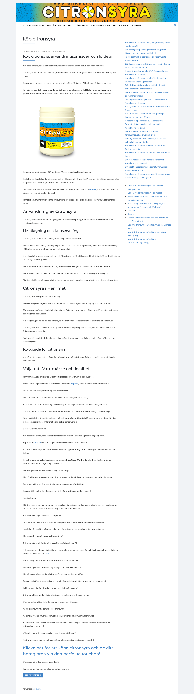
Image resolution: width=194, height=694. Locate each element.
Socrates (37, 689)
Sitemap (136, 25)
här (47, 553)
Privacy (123, 25)
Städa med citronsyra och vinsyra (95, 25)
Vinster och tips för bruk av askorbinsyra (144, 120)
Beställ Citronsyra (59, 25)
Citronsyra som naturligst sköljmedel (145, 192)
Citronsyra (45, 51)
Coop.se (37, 442)
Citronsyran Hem (33, 25)
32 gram (74, 383)
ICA (39, 411)
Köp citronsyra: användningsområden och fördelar (68, 56)
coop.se (92, 189)
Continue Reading (33, 675)
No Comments (59, 51)
